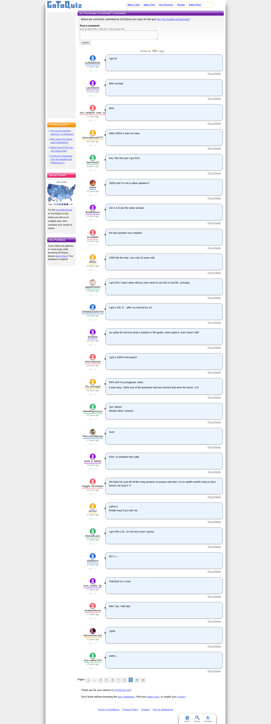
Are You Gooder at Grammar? (173, 19)
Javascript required (119, 34)
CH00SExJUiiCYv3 (93, 311)
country (181, 696)
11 (143, 680)
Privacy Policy (130, 709)
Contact (145, 709)
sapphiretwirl (92, 287)
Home (187, 719)
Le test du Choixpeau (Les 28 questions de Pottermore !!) (61, 159)
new (161, 50)
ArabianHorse (93, 610)
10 (137, 680)
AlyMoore (92, 560)
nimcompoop (93, 361)
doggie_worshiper (93, 486)
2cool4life (93, 237)
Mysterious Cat (93, 635)
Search (197, 719)
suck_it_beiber (92, 461)
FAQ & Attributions (163, 709)
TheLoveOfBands (92, 436)
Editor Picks (195, 5)
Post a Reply (214, 73)
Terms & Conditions (108, 709)
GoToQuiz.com (122, 690)
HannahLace (92, 535)
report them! (61, 256)
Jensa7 (92, 510)
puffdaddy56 (92, 62)
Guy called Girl (93, 660)
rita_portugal (92, 386)
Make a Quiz (133, 5)
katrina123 (92, 162)
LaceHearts (92, 87)
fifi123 (92, 262)
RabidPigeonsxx (93, 411)
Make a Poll (149, 5)
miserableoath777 (92, 137)
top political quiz (64, 209)
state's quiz (153, 696)
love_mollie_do (93, 585)
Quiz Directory (166, 5)
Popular (181, 5)
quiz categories (126, 696)
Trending (207, 719)
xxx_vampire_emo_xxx (93, 112)
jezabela (93, 336)
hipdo (92, 187)
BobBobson (93, 212)
